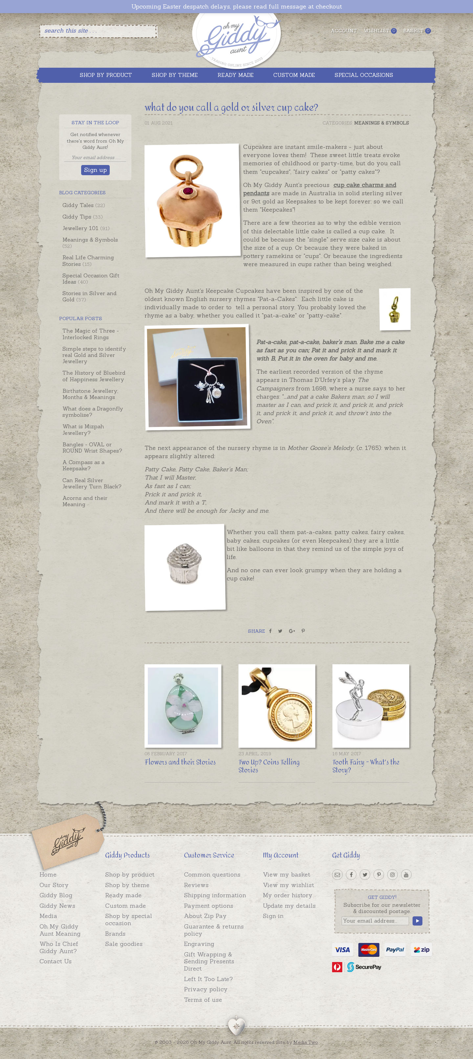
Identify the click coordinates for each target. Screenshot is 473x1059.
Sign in (273, 916)
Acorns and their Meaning (84, 501)
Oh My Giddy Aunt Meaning (59, 930)
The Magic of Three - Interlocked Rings (90, 333)
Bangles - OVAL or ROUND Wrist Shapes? (92, 447)
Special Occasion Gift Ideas (91, 278)
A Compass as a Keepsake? (83, 465)
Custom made (125, 905)
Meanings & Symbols (90, 242)
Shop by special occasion (128, 919)
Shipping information (215, 895)
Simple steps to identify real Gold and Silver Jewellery (94, 355)
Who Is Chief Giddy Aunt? (58, 947)
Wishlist (380, 31)
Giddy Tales (83, 205)
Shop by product (129, 874)
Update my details (289, 905)
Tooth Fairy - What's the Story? (365, 766)
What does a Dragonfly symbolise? (92, 411)
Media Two (305, 1042)
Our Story (54, 885)
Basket (417, 31)
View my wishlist (288, 885)
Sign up (95, 170)
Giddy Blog (55, 895)
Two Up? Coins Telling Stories (269, 766)
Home (47, 874)
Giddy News (57, 905)
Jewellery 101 (86, 228)
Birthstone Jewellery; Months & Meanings (90, 394)
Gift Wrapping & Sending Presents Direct (209, 961)
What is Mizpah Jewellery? (83, 429)
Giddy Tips (82, 216)
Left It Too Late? (208, 979)
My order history (287, 895)
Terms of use (203, 999)
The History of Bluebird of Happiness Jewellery (93, 375)
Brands (115, 933)
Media (48, 916)
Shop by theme (127, 885)
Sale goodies (124, 944)
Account (344, 31)
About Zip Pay (205, 916)
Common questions (212, 874)
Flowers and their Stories (180, 762)
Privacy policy (206, 989)
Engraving (199, 944)
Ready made (123, 895)
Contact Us (55, 961)
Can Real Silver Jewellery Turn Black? (92, 483)
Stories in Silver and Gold (89, 296)
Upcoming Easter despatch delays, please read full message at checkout (236, 6)
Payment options (208, 905)
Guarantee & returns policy (214, 930)
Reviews (196, 885)
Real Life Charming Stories (88, 260)
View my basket (286, 874)
